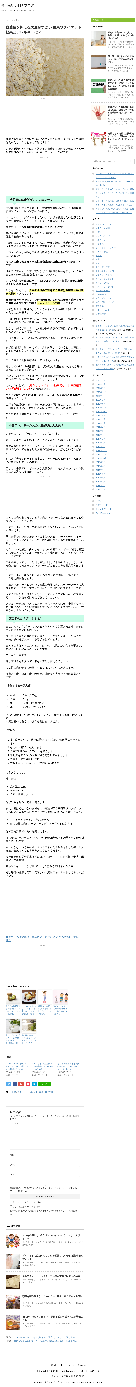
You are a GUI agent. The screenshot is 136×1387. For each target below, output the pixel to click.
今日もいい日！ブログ (17, 5)
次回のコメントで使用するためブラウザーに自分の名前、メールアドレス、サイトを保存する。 (44, 1189)
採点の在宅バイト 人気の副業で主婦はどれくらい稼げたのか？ (121, 35)
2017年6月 (100, 427)
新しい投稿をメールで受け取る (27, 1206)
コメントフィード (104, 509)
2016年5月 (100, 477)
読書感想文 (101, 314)
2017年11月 (101, 407)
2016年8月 (100, 466)
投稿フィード (102, 505)
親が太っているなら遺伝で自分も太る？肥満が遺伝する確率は (60, 1010)
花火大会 (100, 306)
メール (13, 1164)
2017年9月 (100, 415)
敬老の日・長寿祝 (104, 275)
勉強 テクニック (104, 263)
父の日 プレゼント (105, 286)
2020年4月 (100, 396)
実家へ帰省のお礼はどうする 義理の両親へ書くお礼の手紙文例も (45, 1341)
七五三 (99, 255)
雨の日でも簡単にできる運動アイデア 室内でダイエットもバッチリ (29, 1039)
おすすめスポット (104, 224)
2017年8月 (100, 419)
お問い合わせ (55, 1365)
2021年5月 (100, 388)
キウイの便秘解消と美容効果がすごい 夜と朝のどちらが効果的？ (13, 1010)
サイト (13, 1175)
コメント (14, 1123)
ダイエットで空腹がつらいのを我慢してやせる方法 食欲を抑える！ (43, 1066)
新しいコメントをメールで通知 (27, 1202)
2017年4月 (100, 435)
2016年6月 (100, 474)
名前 (12, 1154)
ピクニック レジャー (106, 247)
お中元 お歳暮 (103, 228)
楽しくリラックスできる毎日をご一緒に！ (68, 1376)
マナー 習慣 (102, 251)
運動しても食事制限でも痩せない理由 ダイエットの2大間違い (44, 1010)
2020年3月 (100, 400)
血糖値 (49, 1091)
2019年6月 (100, 403)
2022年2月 (100, 380)
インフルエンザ (103, 236)
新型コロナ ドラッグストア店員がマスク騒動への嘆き (52, 1276)
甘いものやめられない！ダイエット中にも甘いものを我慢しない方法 (29, 1010)
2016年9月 (100, 462)
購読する (98, 19)
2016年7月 (100, 470)
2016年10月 (101, 458)
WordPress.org (103, 513)
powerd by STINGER (93, 1382)
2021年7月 (100, 384)
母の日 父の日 (103, 282)
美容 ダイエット (27, 1091)
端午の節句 (101, 294)
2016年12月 (101, 450)
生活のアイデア (103, 290)
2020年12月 (101, 392)
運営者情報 (82, 1365)
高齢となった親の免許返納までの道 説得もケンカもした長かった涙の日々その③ (121, 137)
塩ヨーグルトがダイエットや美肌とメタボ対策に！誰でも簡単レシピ (13, 1039)
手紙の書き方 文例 (105, 271)
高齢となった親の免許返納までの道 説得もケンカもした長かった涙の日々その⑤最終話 (121, 84)
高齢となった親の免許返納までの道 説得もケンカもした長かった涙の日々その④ (121, 111)
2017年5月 (100, 431)
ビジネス (100, 244)
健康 (13, 1091)
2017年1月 (100, 446)
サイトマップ (69, 1365)
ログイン (100, 501)
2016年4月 (100, 481)
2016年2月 (100, 489)
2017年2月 (100, 442)
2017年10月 (101, 411)
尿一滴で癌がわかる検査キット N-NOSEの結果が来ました (121, 59)
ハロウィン (101, 240)
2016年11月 (101, 454)
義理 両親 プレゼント (107, 302)
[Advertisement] (45, 117)
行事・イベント (103, 310)
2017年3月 (100, 439)
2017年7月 (100, 423)
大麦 (41, 1091)
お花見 (99, 232)
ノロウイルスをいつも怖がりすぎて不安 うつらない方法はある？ (46, 1337)
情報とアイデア (103, 267)
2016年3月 (100, 485)
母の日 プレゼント (105, 279)
